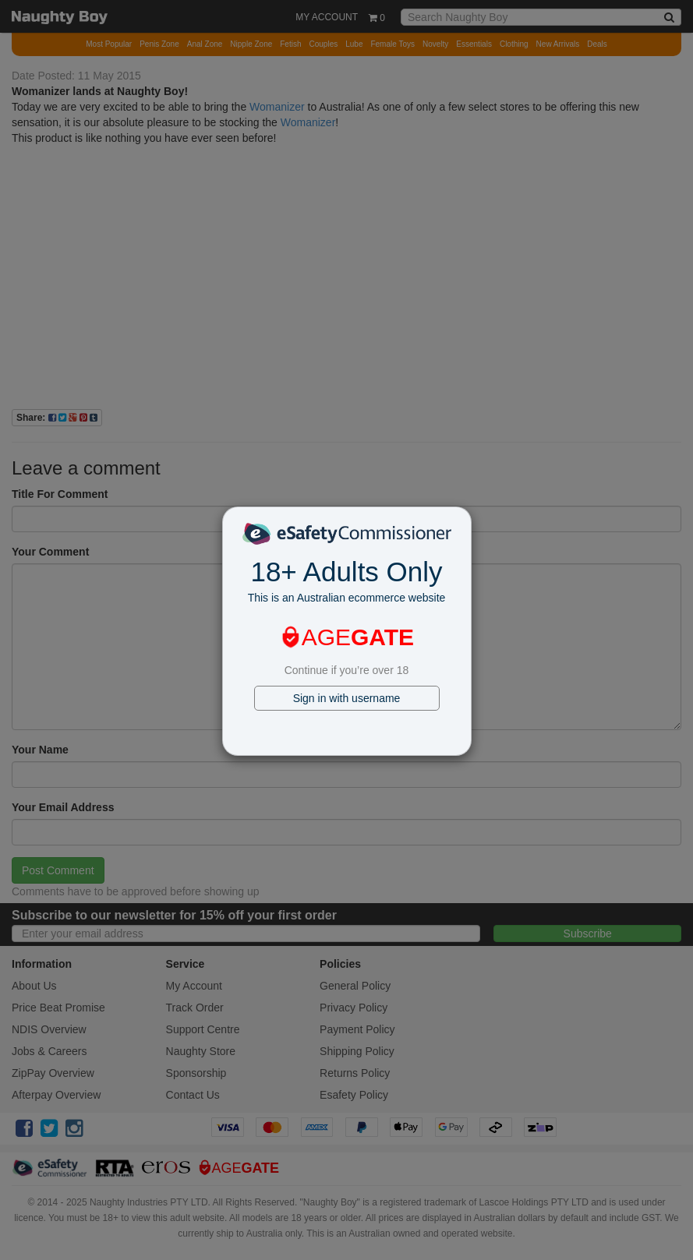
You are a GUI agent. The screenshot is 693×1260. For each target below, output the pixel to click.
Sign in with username (347, 698)
